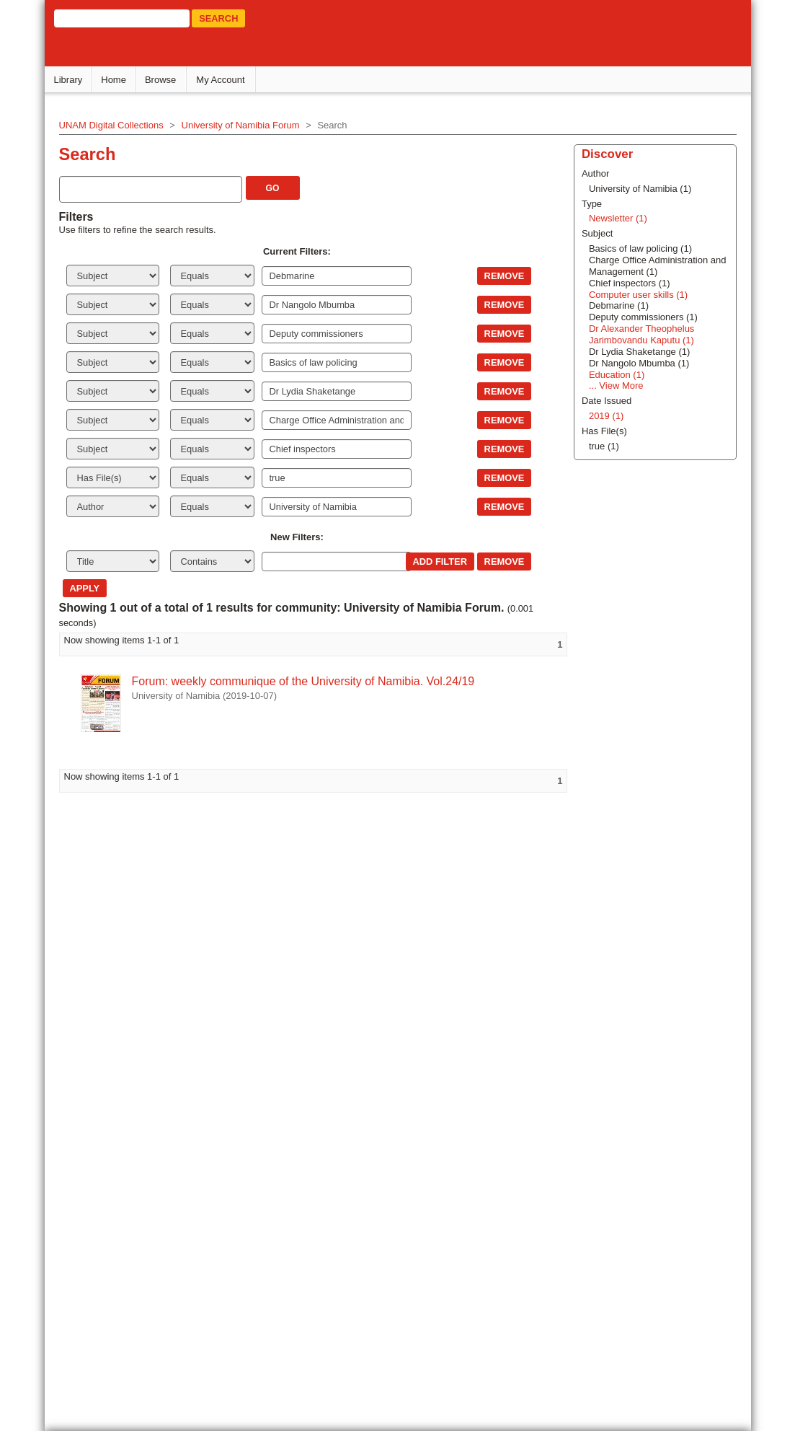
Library (70, 79)
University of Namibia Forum (243, 125)
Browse (163, 79)
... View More (607, 1065)
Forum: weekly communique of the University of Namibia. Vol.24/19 (305, 681)
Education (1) (608, 1054)
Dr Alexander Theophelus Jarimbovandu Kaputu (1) (632, 1014)
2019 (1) (597, 1095)
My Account (223, 79)
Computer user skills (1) (629, 974)
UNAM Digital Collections (113, 125)
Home (116, 79)
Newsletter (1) (609, 897)
